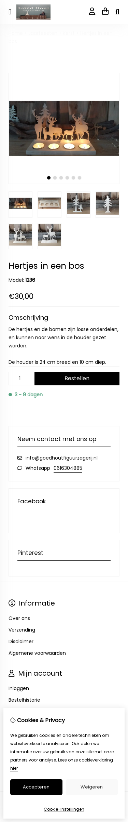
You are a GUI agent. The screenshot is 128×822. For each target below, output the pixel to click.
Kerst (69, 33)
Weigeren (92, 787)
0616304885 (68, 468)
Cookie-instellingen (64, 809)
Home (16, 33)
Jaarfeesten (42, 33)
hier (14, 768)
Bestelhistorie (24, 700)
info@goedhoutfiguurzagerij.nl (62, 457)
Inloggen (19, 688)
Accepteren (36, 787)
